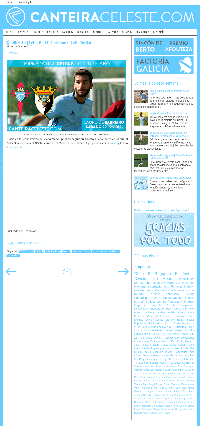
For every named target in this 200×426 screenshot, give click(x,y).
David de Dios (168, 341)
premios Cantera (170, 348)
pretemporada (143, 290)
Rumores (180, 327)
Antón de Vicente (143, 373)
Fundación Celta (146, 298)
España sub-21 (165, 327)
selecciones (186, 279)
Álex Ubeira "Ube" (164, 388)
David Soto (151, 402)
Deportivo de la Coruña (155, 305)
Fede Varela (187, 384)
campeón (180, 316)
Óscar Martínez (172, 384)
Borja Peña (172, 391)
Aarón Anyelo (149, 413)
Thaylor (190, 380)
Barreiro (170, 319)
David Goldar (178, 344)
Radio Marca (181, 323)
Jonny (191, 312)
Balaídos (189, 330)
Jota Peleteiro (142, 344)
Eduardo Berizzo (149, 362)
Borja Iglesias (185, 319)
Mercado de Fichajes (148, 283)
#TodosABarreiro (142, 395)
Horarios (77, 251)
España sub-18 (161, 373)
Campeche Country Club (174, 359)
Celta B (40, 251)
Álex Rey (189, 370)
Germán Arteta (141, 370)
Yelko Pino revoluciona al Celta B (168, 113)
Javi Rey (181, 388)
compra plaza (154, 391)
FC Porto (188, 391)
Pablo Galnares (162, 409)
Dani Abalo (155, 366)
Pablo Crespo (161, 398)
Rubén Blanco (176, 312)
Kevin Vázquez (153, 352)
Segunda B (13, 255)
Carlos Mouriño (185, 341)
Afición (158, 337)
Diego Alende (148, 327)
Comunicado (158, 406)
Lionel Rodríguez (143, 409)
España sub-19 (143, 323)
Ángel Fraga (155, 384)
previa (113, 143)
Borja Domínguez (149, 359)
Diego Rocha (172, 406)
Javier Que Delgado (176, 377)
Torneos (154, 294)
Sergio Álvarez (174, 330)
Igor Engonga (148, 377)
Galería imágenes (145, 312)
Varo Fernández (143, 388)
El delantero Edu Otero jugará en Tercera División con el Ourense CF (170, 134)
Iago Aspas (173, 309)
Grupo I (66, 251)
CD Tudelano (26, 251)
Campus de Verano (171, 355)
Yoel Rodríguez (150, 348)
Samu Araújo (160, 344)
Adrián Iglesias (179, 409)
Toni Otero (145, 337)
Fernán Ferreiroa (179, 373)
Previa (87, 251)
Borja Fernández (154, 330)
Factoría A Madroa (181, 301)
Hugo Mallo (172, 334)
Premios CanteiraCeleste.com (152, 316)
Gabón (167, 370)
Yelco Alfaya (140, 384)
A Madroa (170, 283)
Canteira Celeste (171, 298)
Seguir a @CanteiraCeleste (22, 243)
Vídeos (162, 312)
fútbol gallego (53, 251)
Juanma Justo (150, 380)
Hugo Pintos (178, 370)
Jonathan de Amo (179, 395)
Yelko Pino (159, 334)
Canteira (161, 290)
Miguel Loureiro (166, 402)
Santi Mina (187, 309)
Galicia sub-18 (155, 301)
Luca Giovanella (162, 413)
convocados (17, 147)
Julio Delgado (157, 370)
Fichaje (189, 294)
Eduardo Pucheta (185, 402)
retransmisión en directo (106, 251)
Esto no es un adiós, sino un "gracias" (171, 177)
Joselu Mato (169, 366)
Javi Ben (160, 377)
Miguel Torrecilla (142, 406)
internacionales (158, 286)
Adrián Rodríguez (170, 362)
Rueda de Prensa (163, 323)
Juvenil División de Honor (164, 276)
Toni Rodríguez (186, 366)
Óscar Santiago (178, 398)
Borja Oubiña (150, 355)
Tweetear (13, 52)
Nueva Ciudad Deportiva (172, 380)
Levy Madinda (152, 341)
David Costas (154, 319)
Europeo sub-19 (160, 395)
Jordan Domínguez (176, 352)
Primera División (182, 286)
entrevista (172, 294)
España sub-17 (143, 334)
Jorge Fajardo (187, 406)
